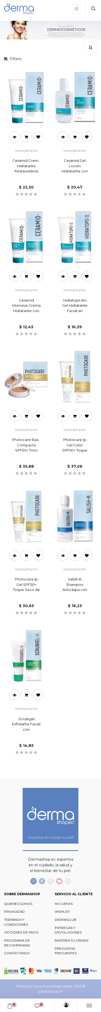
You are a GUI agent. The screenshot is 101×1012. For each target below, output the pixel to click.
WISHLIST (62, 912)
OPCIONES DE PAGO (21, 932)
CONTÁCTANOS (17, 953)
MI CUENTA (64, 904)
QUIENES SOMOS (18, 904)
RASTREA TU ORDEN (71, 940)
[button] (90, 47)
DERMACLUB (65, 920)
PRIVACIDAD (14, 912)
